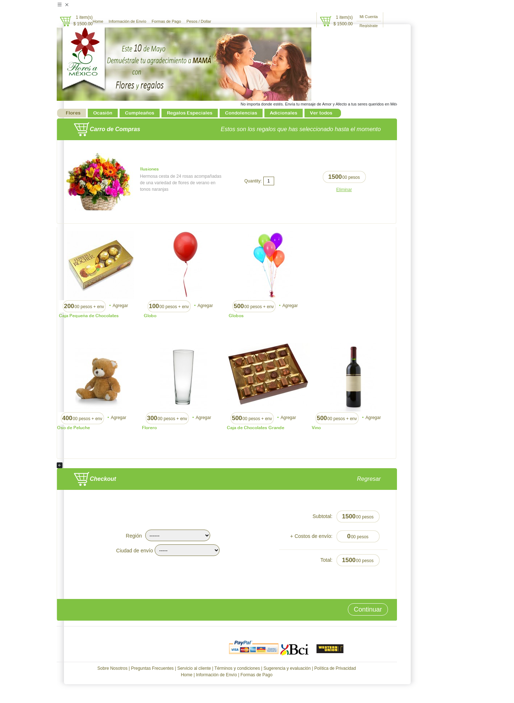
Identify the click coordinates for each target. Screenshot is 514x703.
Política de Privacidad (335, 668)
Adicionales (283, 113)
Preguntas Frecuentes (152, 668)
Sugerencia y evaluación (287, 668)
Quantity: (253, 181)
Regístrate (368, 25)
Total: (326, 560)
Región (134, 536)
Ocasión (102, 113)
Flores (73, 113)
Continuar (368, 609)
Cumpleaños (139, 113)
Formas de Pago (166, 21)
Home (98, 21)
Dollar (206, 21)
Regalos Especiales (189, 113)
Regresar (377, 479)
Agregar (120, 305)
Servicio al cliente (194, 668)
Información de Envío (127, 21)
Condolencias (241, 113)
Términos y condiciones (237, 668)
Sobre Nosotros (113, 668)
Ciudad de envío (134, 550)
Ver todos (321, 113)
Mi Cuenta (368, 16)
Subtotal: (322, 516)
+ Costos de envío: (311, 536)
